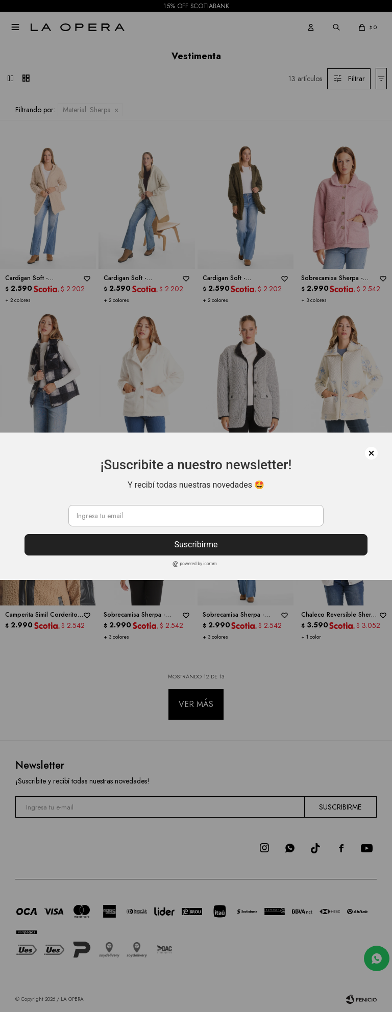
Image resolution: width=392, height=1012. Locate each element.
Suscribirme (195, 544)
